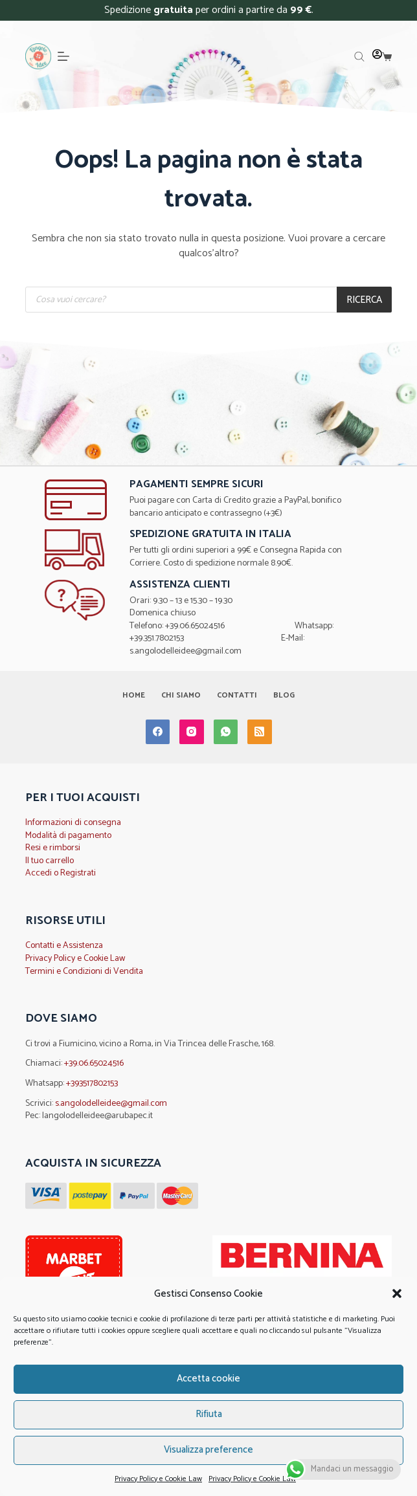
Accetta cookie (208, 1378)
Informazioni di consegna (73, 822)
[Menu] (63, 56)
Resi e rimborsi (52, 848)
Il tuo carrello (49, 860)
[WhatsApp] (226, 732)
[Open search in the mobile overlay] (359, 57)
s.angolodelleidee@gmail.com (111, 1103)
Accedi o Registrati (60, 873)
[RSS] (259, 732)
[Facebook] (158, 732)
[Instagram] (191, 732)
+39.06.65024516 (94, 1063)
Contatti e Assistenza (64, 945)
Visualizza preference (208, 1450)
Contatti (237, 695)
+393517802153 (92, 1083)
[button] (396, 1293)
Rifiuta (209, 1414)
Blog (284, 695)
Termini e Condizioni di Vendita (84, 971)
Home (133, 695)
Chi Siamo (181, 695)
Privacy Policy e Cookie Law (158, 1479)
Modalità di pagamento (68, 835)
